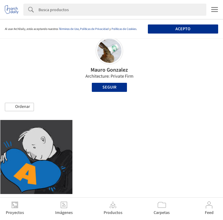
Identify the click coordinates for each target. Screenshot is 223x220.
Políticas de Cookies (124, 29)
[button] (19, 107)
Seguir (109, 87)
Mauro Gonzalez (109, 70)
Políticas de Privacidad (94, 29)
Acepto (182, 29)
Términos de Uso (69, 29)
